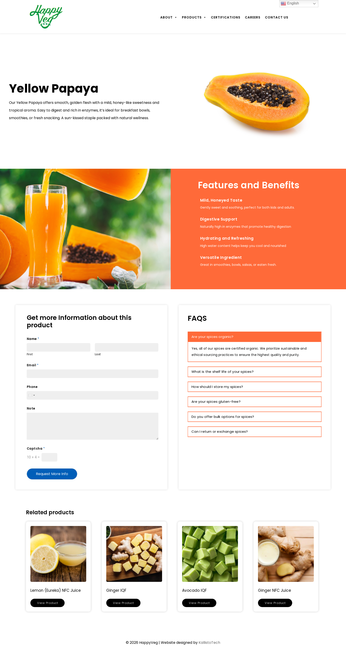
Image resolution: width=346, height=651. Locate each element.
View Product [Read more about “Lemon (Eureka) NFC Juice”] (47, 603)
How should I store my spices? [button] (217, 386)
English (290, 3)
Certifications (225, 17)
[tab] (254, 337)
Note (31, 408)
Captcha (36, 448)
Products (194, 17)
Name (33, 339)
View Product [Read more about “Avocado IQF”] (199, 603)
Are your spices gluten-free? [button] (216, 401)
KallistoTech (209, 642)
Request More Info (52, 473)
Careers (252, 17)
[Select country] (31, 395)
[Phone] (92, 395)
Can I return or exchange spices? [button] (220, 431)
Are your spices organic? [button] (212, 336)
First (30, 354)
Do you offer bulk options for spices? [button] (223, 416)
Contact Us (276, 17)
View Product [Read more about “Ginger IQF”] (123, 603)
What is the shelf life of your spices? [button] (223, 371)
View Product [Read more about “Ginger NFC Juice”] (275, 603)
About (168, 17)
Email (32, 365)
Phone (32, 387)
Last (98, 354)
